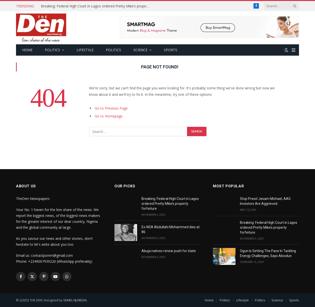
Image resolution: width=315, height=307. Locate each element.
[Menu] (293, 50)
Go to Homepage (109, 116)
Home (27, 50)
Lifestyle (85, 50)
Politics (52, 50)
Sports (170, 50)
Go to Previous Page (111, 108)
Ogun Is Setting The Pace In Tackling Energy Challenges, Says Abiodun (268, 253)
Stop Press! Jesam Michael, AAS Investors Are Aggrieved (265, 201)
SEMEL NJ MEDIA (75, 300)
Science (140, 50)
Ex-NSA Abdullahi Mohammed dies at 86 (171, 229)
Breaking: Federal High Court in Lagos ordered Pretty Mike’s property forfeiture (96, 6)
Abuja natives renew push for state (169, 251)
